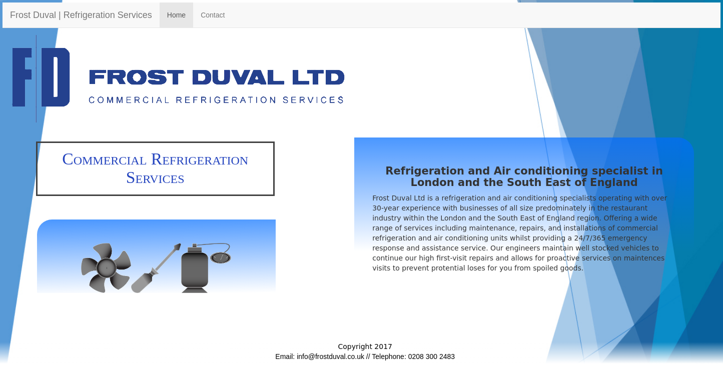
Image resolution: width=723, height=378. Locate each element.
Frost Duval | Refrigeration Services (81, 15)
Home (176, 15)
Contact (213, 15)
